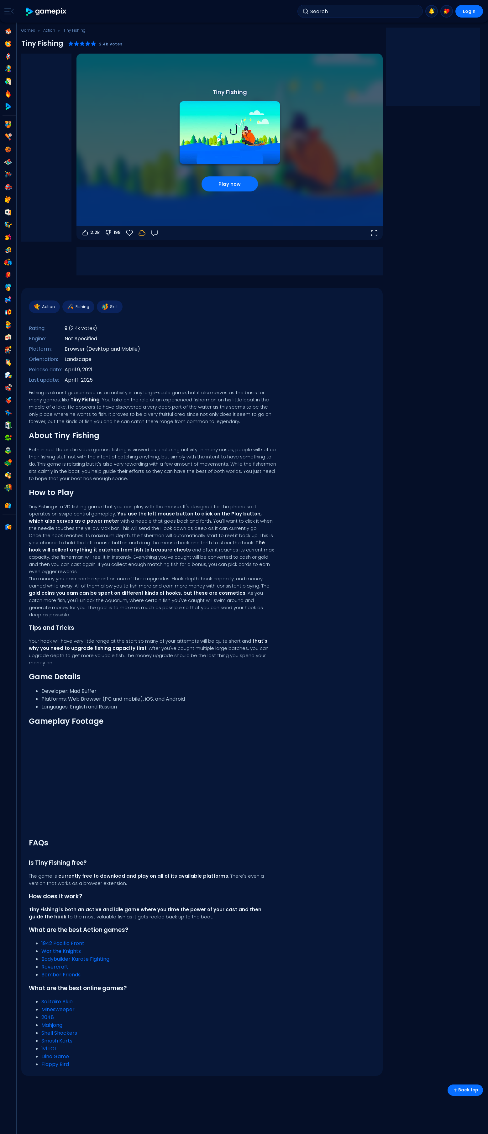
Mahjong (51, 1025)
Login (469, 11)
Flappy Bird (55, 1064)
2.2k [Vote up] (90, 233)
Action (49, 30)
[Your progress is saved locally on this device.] (142, 233)
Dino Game (55, 1056)
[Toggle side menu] (8, 11)
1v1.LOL (49, 1048)
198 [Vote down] (113, 233)
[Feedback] (154, 233)
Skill (109, 307)
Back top (465, 1090)
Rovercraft (54, 966)
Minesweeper (58, 1009)
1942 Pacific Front (62, 943)
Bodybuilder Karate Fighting (75, 959)
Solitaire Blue (57, 1001)
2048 (47, 1017)
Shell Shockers (59, 1033)
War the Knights (61, 951)
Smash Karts (56, 1040)
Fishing (78, 307)
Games (28, 30)
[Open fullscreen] (374, 233)
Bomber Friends (61, 974)
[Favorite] (129, 233)
